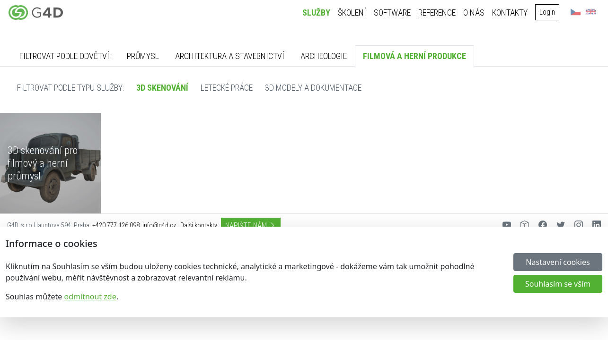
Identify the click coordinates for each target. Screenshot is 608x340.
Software (393, 12)
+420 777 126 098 (116, 225)
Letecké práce (227, 88)
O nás (474, 12)
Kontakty (511, 12)
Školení (353, 12)
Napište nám (250, 225)
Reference (438, 12)
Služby (317, 12)
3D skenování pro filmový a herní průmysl (43, 163)
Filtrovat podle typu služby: (70, 88)
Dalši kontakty (198, 225)
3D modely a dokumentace (313, 88)
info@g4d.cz (159, 225)
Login (548, 12)
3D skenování (162, 88)
